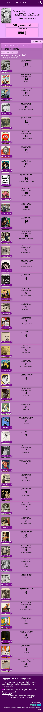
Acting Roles (5, 52)
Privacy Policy (7, 694)
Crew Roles (14, 52)
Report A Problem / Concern (21, 697)
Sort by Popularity (37, 41)
